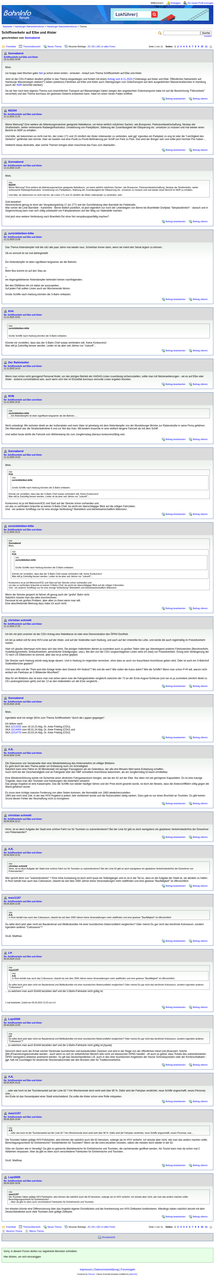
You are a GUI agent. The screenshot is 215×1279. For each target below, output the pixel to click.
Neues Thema (54, 46)
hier (41, 73)
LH (10, 952)
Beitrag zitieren (200, 98)
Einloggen (176, 3)
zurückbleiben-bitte (21, 233)
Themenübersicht (31, 46)
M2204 (12, 110)
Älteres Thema (36, 1231)
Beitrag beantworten (176, 98)
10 (202, 46)
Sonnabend (32, 37)
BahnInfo (133, 1274)
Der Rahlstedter (18, 362)
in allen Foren (108, 46)
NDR (19, 84)
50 (93, 46)
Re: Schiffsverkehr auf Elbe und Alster (23, 114)
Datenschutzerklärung (106, 1269)
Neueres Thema (14, 1231)
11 (206, 46)
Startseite (7, 26)
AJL (10, 749)
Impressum (86, 1269)
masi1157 (14, 897)
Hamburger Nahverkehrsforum (62, 26)
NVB (11, 396)
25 (89, 46)
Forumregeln (128, 1269)
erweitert (208, 36)
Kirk (11, 311)
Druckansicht (108, 1237)
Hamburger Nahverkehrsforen (29, 26)
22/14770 (16, 732)
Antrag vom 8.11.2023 (120, 79)
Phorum (91, 1274)
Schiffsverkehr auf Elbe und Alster (21, 57)
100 (98, 46)
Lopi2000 (14, 1019)
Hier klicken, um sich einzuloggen (22, 1256)
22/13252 (16, 726)
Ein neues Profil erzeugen (200, 3)
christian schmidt (19, 620)
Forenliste (11, 46)
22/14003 (16, 729)
